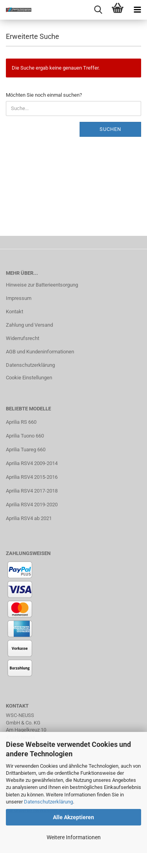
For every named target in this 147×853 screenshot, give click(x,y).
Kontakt (14, 311)
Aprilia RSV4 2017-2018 (32, 491)
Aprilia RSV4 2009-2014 (32, 463)
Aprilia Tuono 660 (25, 436)
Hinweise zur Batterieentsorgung (42, 285)
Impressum (18, 298)
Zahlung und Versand (29, 325)
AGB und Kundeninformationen (40, 352)
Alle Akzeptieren (73, 817)
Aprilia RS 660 (21, 422)
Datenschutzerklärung (48, 802)
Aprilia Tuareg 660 (25, 449)
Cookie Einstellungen (29, 378)
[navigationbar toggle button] (137, 10)
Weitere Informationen (74, 837)
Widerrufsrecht (22, 338)
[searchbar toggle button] (98, 10)
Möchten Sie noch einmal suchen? (44, 95)
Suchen (110, 129)
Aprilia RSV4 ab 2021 (29, 518)
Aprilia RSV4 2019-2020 (32, 504)
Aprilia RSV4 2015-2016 (32, 477)
